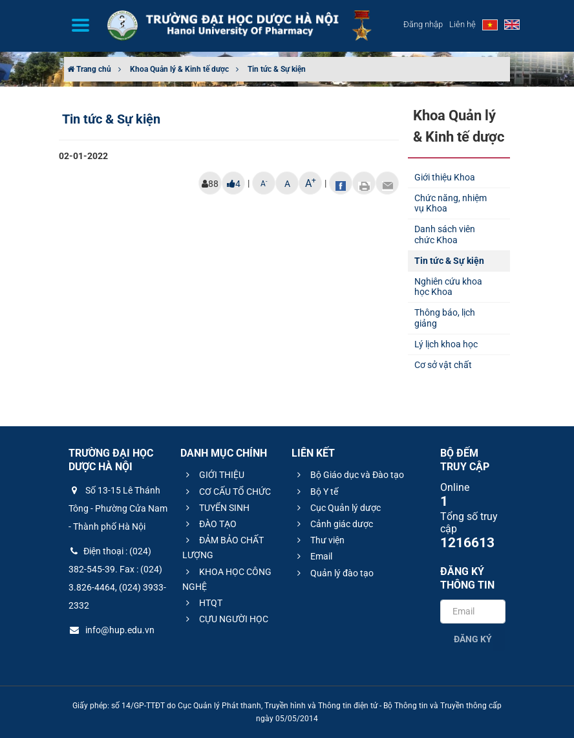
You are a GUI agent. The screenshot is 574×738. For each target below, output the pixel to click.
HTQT (202, 603)
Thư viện (319, 540)
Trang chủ (89, 69)
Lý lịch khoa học (446, 344)
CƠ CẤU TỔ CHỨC (226, 491)
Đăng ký (473, 639)
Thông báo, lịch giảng (444, 318)
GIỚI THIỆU (213, 475)
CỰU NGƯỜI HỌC (225, 619)
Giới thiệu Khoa (444, 177)
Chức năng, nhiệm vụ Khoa (450, 203)
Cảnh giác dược (333, 524)
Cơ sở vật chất (443, 365)
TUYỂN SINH (216, 508)
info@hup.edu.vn (111, 630)
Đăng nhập (423, 24)
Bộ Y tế (315, 491)
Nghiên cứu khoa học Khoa (448, 287)
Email (312, 556)
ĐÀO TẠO (209, 524)
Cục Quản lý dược (337, 508)
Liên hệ (462, 24)
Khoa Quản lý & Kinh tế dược (179, 69)
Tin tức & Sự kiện (277, 69)
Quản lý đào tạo (333, 573)
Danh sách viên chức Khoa (444, 234)
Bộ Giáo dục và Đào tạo (348, 475)
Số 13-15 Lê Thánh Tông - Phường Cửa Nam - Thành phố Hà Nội (118, 508)
